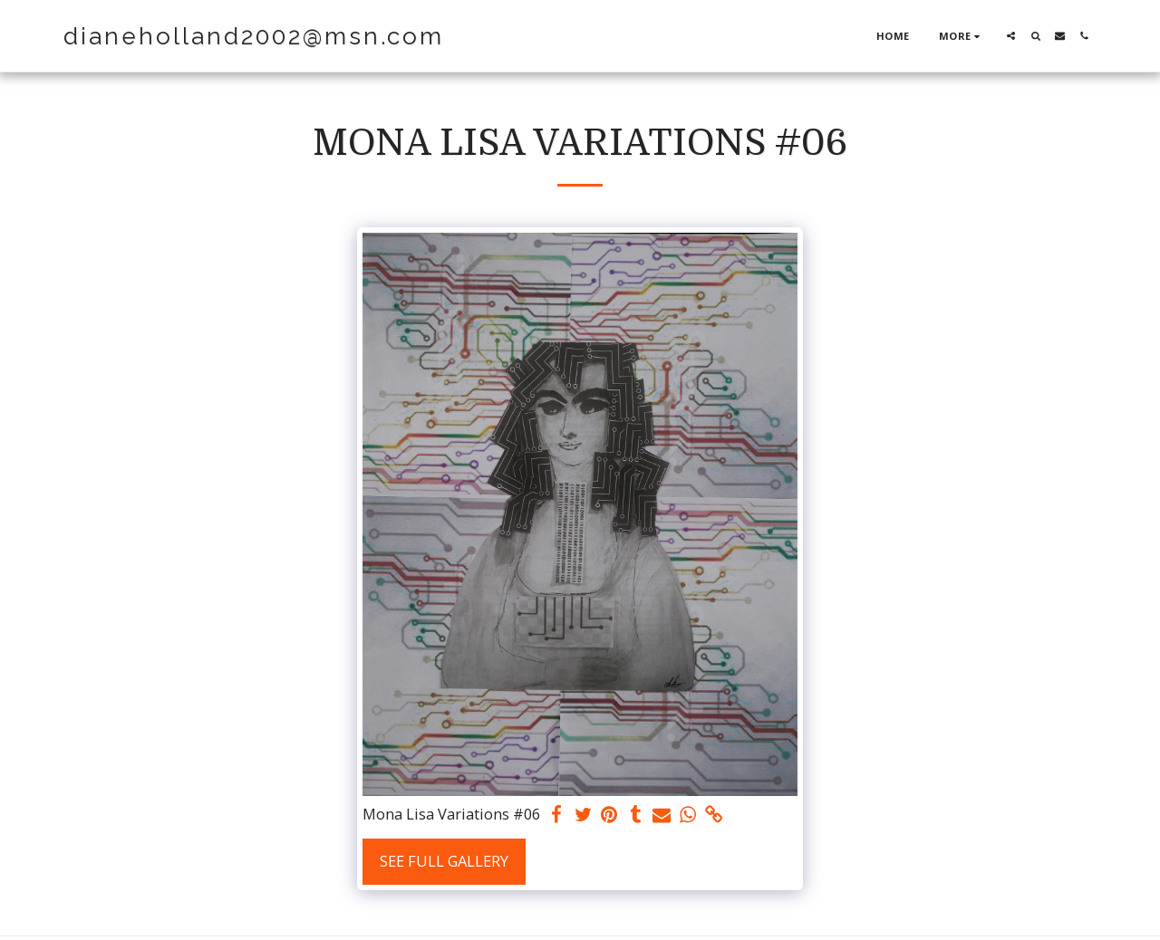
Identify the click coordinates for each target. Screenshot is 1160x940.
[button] (1011, 36)
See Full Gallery (444, 860)
